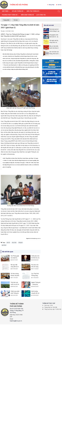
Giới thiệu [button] (6, 11)
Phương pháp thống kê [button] (10, 15)
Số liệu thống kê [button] (18, 11)
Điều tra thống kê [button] (33, 11)
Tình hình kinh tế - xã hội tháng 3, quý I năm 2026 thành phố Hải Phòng (54, 30)
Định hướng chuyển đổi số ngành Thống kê (35, 293)
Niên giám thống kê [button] (27, 15)
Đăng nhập (50, 4)
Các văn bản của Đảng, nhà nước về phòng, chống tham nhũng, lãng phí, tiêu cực (54, 53)
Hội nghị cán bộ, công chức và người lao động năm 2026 (53, 41)
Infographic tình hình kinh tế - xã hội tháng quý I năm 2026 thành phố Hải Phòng (53, 36)
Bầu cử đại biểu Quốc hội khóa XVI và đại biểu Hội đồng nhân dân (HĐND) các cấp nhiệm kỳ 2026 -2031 (54, 47)
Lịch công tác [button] (41, 15)
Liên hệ (58, 4)
